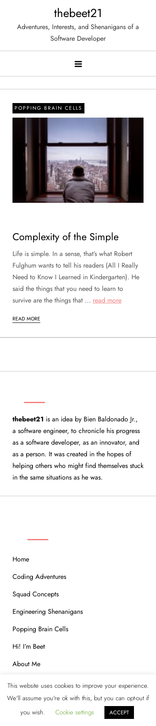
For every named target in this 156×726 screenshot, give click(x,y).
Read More (26, 318)
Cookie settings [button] (74, 712)
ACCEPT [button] (119, 712)
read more (107, 300)
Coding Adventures (39, 576)
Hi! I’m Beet (28, 646)
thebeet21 (78, 13)
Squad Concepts (35, 594)
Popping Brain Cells (48, 108)
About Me (26, 664)
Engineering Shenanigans (47, 611)
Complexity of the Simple (65, 236)
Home (20, 559)
